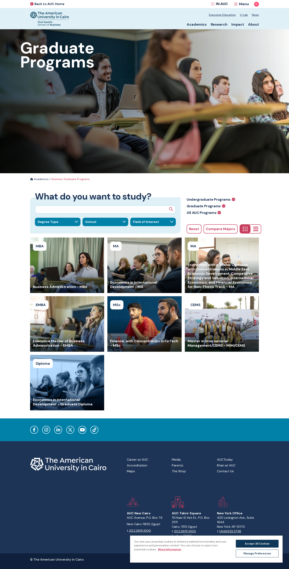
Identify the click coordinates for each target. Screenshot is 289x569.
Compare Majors (220, 229)
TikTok (94, 430)
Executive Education (222, 15)
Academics (39, 179)
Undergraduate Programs (211, 199)
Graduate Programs (206, 206)
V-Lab (244, 15)
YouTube (82, 430)
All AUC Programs (204, 212)
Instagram (46, 430)
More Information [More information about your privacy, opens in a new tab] (169, 549)
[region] (206, 549)
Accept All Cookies (257, 543)
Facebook (34, 430)
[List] (255, 229)
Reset (194, 229)
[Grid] (245, 229)
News (255, 15)
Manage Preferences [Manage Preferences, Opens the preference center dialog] (257, 553)
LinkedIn (58, 430)
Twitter (70, 430)
